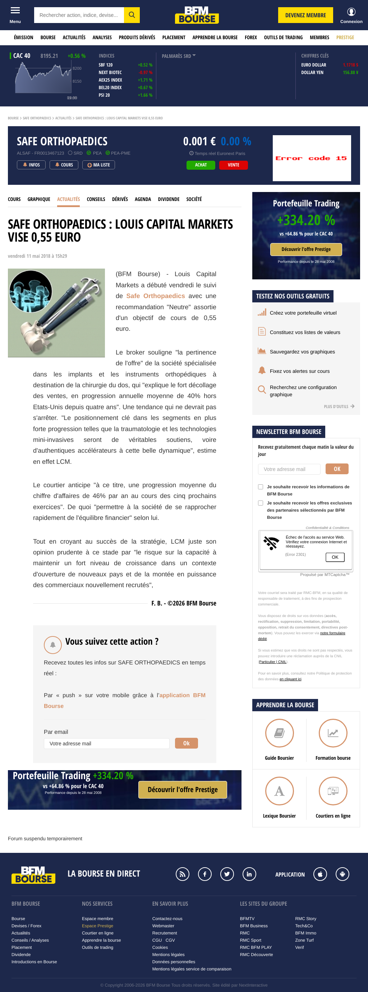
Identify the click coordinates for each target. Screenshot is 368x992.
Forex (251, 37)
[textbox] (79, 15)
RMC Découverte (256, 954)
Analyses (102, 37)
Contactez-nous (167, 918)
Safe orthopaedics (37, 118)
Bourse (48, 37)
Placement (173, 37)
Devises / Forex (26, 925)
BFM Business (254, 925)
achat (201, 165)
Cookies (160, 947)
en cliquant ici (291, 679)
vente (233, 165)
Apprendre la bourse (215, 37)
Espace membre (97, 918)
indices (106, 55)
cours (14, 199)
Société (194, 199)
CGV (170, 940)
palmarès (172, 56)
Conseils (96, 199)
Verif (299, 947)
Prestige (345, 37)
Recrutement (164, 933)
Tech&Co (304, 925)
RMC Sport (250, 940)
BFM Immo (306, 933)
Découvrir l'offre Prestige (306, 249)
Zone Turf (304, 940)
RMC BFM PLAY (256, 947)
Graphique (39, 199)
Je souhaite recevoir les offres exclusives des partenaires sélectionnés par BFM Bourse (305, 510)
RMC (245, 933)
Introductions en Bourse (34, 961)
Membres (319, 37)
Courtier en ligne (98, 933)
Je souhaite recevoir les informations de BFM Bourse (303, 490)
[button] (132, 15)
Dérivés (120, 199)
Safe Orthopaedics (155, 296)
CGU (157, 940)
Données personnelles (173, 961)
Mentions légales (168, 954)
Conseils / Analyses (30, 940)
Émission (23, 37)
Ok (186, 743)
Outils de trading (283, 37)
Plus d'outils (339, 406)
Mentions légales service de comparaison (191, 969)
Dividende (169, 199)
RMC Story (306, 918)
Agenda (143, 199)
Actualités (74, 37)
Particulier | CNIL (272, 662)
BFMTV (247, 918)
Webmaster (163, 925)
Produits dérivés (137, 37)
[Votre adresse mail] (107, 743)
